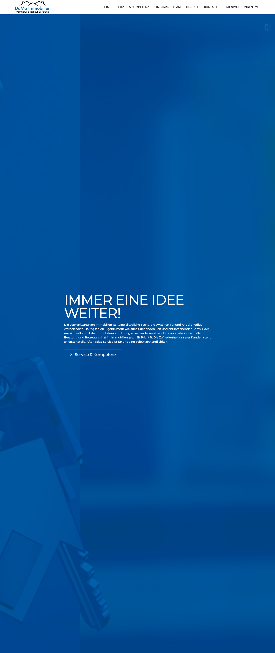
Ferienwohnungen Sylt (241, 7)
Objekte (192, 7)
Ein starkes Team (167, 7)
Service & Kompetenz (133, 7)
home (107, 7)
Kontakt (210, 7)
